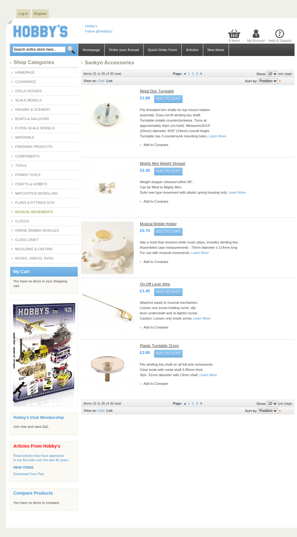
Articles (192, 50)
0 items (234, 40)
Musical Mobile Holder (158, 224)
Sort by (251, 81)
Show (260, 74)
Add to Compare (156, 145)
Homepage (91, 50)
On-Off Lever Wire (155, 284)
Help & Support (279, 40)
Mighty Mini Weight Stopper (163, 163)
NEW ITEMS (23, 467)
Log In (23, 13)
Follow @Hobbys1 (99, 31)
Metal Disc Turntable (157, 91)
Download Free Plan (28, 474)
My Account (256, 40)
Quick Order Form (162, 50)
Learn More (217, 136)
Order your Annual (124, 50)
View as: (90, 81)
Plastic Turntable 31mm (159, 346)
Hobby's (91, 26)
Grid (101, 81)
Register (40, 13)
